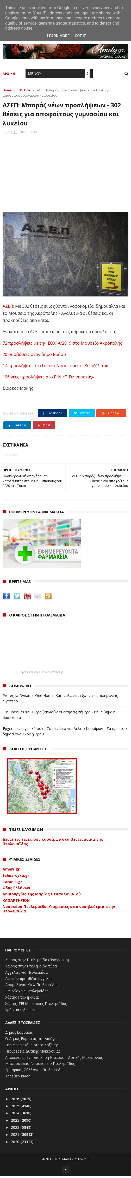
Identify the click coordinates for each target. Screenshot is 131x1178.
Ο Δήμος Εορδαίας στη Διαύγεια (32, 1040)
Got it (80, 36)
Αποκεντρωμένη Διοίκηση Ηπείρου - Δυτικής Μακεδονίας (54, 1058)
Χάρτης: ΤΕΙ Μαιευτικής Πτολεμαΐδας (36, 1005)
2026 (15, 1100)
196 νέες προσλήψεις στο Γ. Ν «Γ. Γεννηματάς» (48, 378)
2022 (15, 1128)
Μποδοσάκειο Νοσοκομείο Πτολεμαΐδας (40, 1065)
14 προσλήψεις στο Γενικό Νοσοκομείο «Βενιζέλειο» (55, 367)
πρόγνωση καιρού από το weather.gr (42, 674)
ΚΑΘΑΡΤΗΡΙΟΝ (16, 901)
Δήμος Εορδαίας (19, 1034)
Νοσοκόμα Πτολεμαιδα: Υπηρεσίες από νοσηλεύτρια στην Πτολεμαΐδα (59, 910)
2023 (15, 1121)
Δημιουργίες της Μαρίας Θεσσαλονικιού (42, 895)
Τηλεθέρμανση (17, 1077)
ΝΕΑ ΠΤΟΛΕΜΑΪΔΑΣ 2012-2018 (67, 1161)
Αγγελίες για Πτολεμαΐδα (26, 973)
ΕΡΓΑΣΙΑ (24, 91)
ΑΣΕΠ (8, 308)
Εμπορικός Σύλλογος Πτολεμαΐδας (34, 1071)
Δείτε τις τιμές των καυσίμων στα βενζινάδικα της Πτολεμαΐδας (53, 843)
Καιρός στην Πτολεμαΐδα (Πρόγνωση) (37, 961)
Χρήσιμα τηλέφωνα (21, 1011)
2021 (15, 1136)
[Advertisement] (65, 173)
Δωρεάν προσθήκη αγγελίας (29, 980)
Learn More (58, 36)
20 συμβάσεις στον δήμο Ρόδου (34, 356)
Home (7, 91)
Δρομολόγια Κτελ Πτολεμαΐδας (31, 986)
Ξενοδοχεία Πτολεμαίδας (26, 992)
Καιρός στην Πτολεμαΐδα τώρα (31, 967)
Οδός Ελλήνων (16, 889)
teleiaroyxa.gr (16, 876)
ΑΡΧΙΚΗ (9, 74)
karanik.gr (12, 883)
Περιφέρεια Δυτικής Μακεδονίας (32, 1052)
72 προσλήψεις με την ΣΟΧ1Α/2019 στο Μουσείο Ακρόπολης (62, 345)
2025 (15, 1107)
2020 (15, 1143)
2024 (15, 1114)
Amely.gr (11, 870)
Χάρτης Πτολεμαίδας (22, 998)
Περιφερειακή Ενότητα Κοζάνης (31, 1046)
